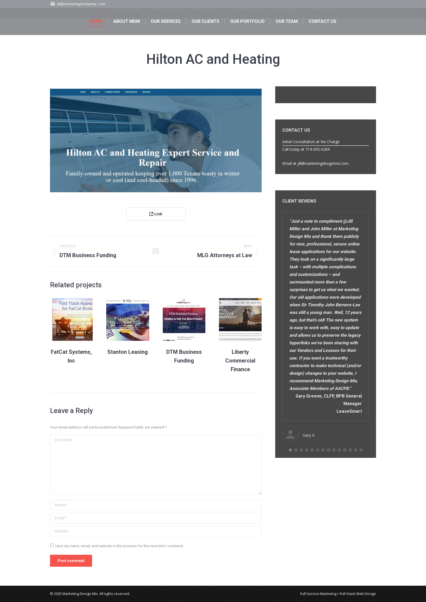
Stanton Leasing (127, 352)
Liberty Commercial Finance (240, 361)
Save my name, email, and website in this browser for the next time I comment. (119, 545)
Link (155, 213)
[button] (290, 450)
